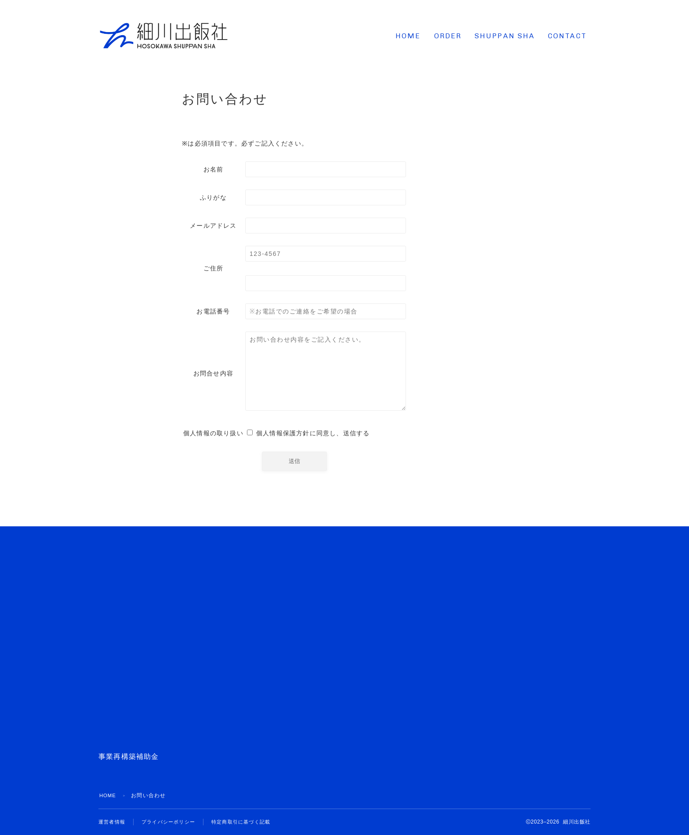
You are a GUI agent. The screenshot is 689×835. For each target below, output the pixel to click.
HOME (408, 36)
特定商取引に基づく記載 (250, 822)
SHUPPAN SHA (505, 36)
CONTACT (567, 36)
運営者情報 (112, 822)
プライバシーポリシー (173, 822)
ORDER (448, 36)
